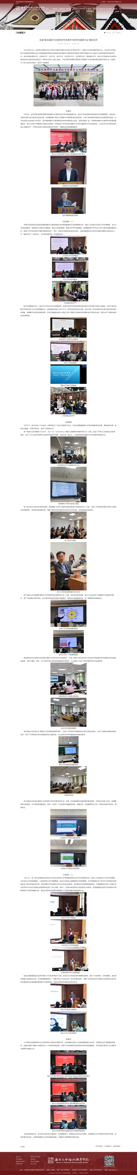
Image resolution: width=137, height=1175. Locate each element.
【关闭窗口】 (108, 1146)
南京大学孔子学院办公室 (114, 1)
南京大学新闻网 (34, 1161)
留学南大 (69, 8)
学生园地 (89, 8)
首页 (47, 8)
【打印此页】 (99, 1146)
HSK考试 (109, 8)
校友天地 (102, 8)
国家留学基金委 (20, 1161)
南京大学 (18, 1156)
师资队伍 (75, 8)
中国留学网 (19, 1163)
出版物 (115, 8)
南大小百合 (33, 1163)
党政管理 (62, 8)
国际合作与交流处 (35, 1156)
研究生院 (32, 1159)
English (104, 1)
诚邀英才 (95, 8)
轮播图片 (118, 32)
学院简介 (55, 8)
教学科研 (82, 8)
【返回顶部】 (117, 1146)
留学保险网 (19, 1159)
